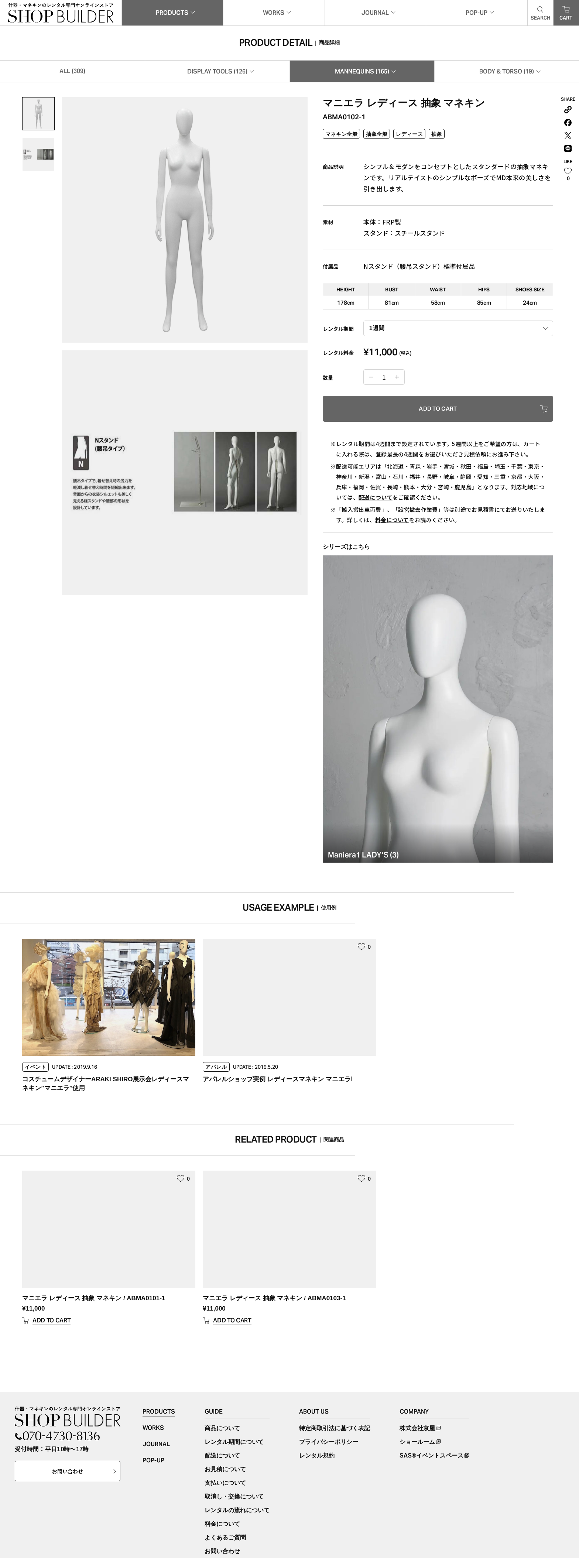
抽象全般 (376, 137)
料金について (392, 522)
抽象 (436, 137)
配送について (376, 500)
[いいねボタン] (567, 180)
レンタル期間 (338, 331)
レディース (409, 137)
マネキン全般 (341, 137)
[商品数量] (384, 380)
